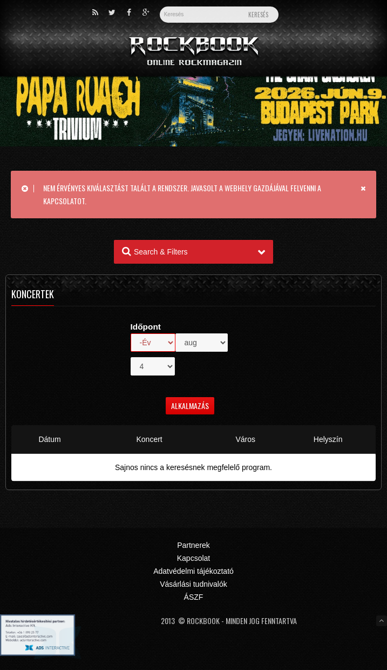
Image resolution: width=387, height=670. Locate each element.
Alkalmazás (190, 405)
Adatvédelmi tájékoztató (193, 571)
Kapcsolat (193, 558)
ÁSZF (193, 597)
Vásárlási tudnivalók (193, 584)
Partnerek (193, 545)
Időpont (146, 326)
